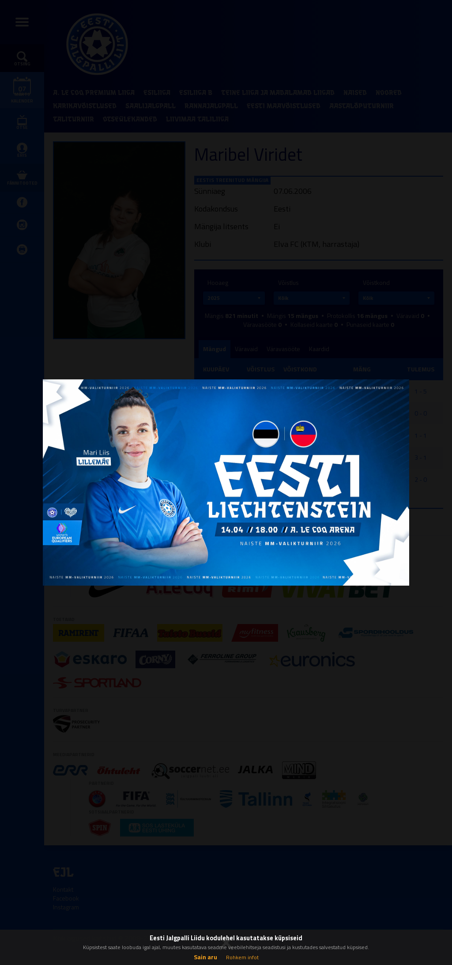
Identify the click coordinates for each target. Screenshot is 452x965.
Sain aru (205, 956)
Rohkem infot (242, 957)
